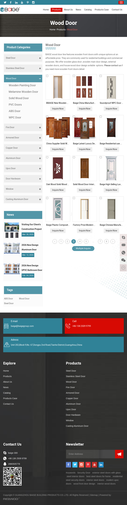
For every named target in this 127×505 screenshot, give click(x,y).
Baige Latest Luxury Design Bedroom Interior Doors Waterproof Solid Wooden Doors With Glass (84, 143)
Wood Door (72, 29)
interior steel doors (95, 480)
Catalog (88, 9)
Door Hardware (73, 415)
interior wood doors (106, 483)
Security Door (83, 472)
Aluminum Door (73, 404)
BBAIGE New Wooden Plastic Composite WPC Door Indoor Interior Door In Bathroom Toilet (58, 103)
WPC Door (15, 118)
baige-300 (13, 453)
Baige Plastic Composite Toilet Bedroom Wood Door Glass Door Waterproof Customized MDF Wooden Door (58, 225)
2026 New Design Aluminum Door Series (30, 247)
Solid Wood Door (19, 98)
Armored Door (72, 393)
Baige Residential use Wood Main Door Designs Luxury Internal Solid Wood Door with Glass (111, 143)
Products (56, 9)
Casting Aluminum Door (77, 426)
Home (46, 9)
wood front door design (84, 483)
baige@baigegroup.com (22, 326)
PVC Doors (15, 105)
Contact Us (117, 9)
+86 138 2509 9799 (17, 458)
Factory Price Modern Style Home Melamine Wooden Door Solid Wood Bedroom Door (84, 225)
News (78, 9)
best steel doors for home (98, 476)
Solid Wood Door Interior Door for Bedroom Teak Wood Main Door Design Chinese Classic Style (84, 184)
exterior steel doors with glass (106, 472)
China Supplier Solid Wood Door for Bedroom (58, 143)
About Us (68, 9)
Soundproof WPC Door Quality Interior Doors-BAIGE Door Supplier (111, 103)
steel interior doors (75, 476)
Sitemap (94, 495)
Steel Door (9, 303)
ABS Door (14, 111)
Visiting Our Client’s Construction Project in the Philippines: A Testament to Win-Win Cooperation (32, 227)
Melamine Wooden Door (23, 92)
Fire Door (70, 387)
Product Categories (18, 47)
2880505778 (14, 464)
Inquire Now (58, 108)
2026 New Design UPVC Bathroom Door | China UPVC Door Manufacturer (32, 268)
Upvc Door (71, 409)
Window (70, 420)
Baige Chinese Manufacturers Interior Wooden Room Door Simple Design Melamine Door (111, 225)
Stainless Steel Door (75, 376)
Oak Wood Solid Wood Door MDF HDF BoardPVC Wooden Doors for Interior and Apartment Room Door (58, 184)
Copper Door (72, 398)
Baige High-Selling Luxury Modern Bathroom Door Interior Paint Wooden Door (111, 184)
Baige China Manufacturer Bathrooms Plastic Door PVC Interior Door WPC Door (84, 103)
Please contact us (112, 65)
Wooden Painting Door (22, 85)
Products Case (102, 9)
